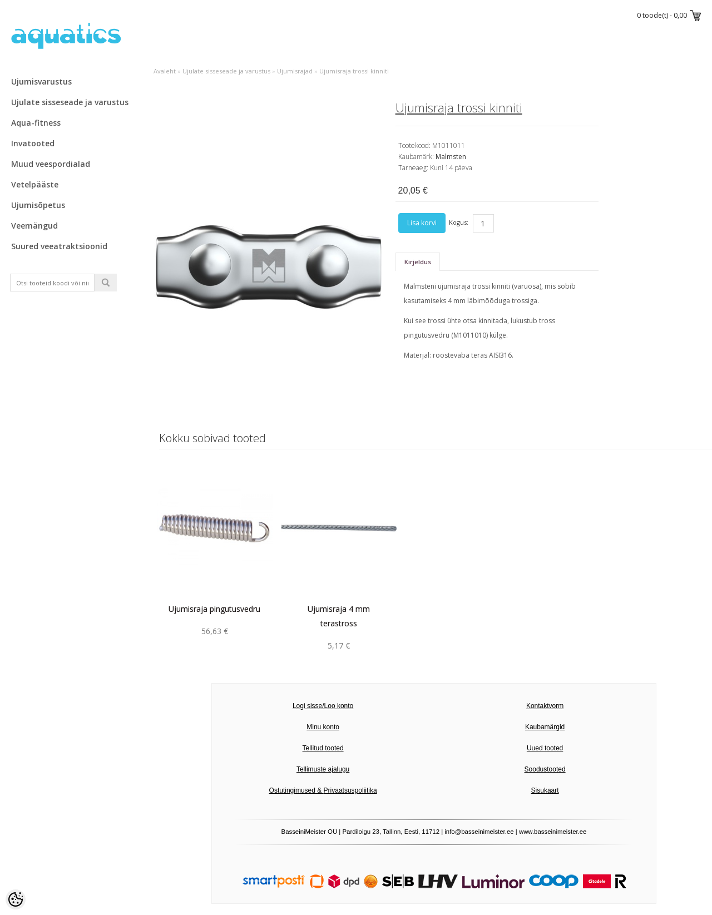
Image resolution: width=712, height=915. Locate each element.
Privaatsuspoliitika (350, 790)
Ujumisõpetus (38, 205)
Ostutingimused (292, 790)
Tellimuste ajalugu (322, 769)
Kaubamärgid (545, 727)
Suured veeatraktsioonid (59, 246)
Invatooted (33, 143)
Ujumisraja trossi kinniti (354, 71)
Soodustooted (545, 769)
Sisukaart (545, 790)
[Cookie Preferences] (16, 899)
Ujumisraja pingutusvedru (214, 609)
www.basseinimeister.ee (553, 831)
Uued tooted (545, 748)
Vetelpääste (34, 184)
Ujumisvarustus (41, 81)
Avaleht (165, 71)
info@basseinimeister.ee (478, 831)
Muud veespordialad (50, 164)
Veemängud (34, 225)
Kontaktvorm (544, 706)
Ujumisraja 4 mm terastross (339, 616)
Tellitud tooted (323, 748)
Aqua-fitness (36, 122)
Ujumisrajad (295, 71)
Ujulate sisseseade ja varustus (69, 102)
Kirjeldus (417, 262)
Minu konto (322, 727)
